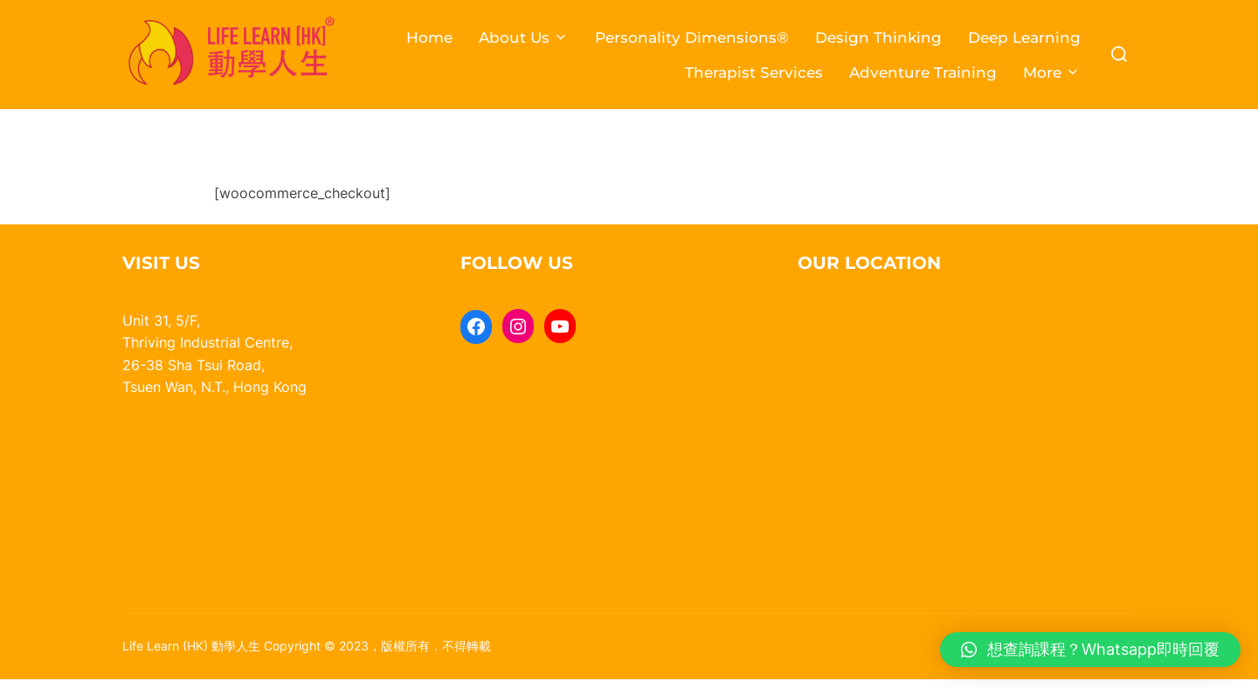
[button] (1090, 649)
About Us (524, 37)
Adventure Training (923, 72)
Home (429, 37)
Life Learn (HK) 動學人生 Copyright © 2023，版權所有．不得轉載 (306, 653)
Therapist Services (754, 72)
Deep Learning (1024, 37)
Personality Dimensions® (692, 37)
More (1052, 72)
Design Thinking (878, 37)
